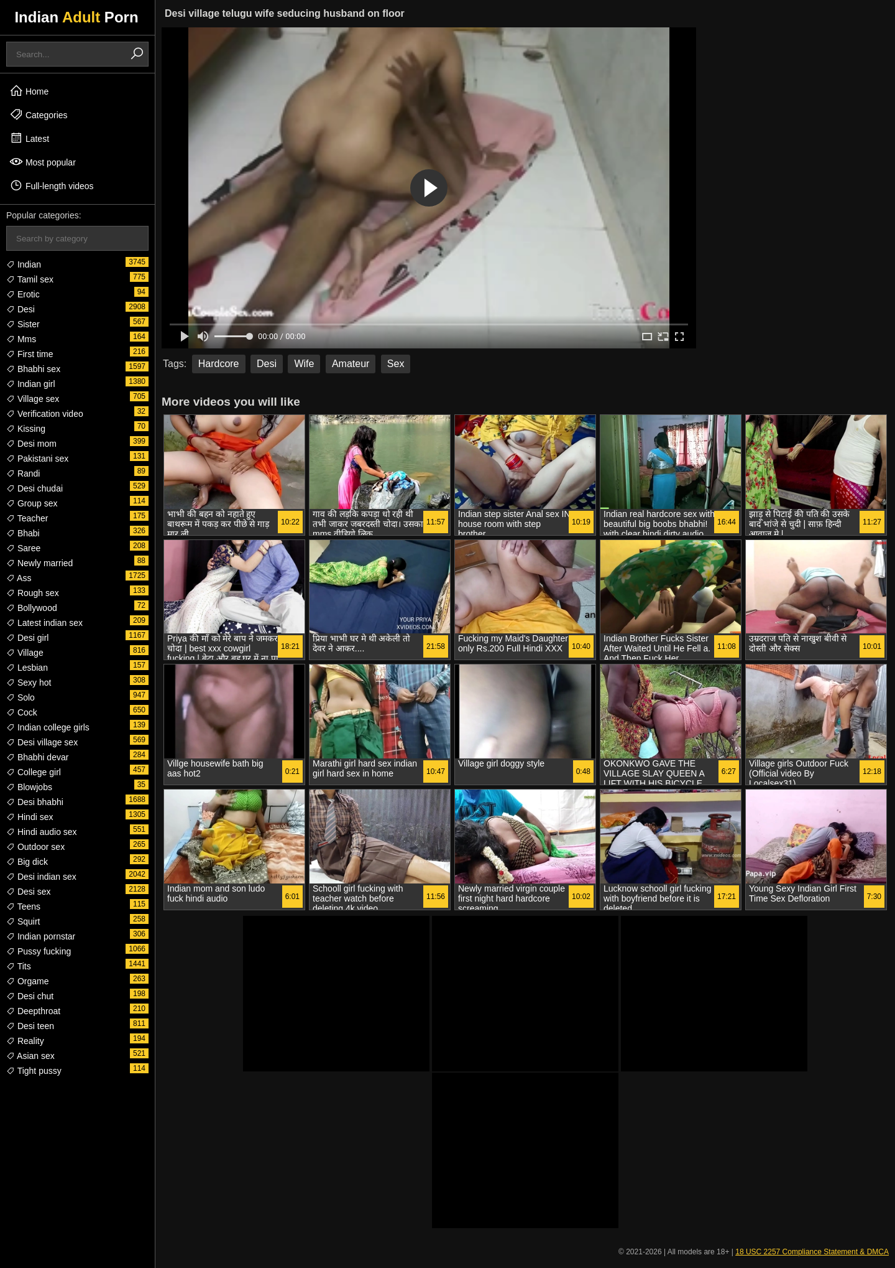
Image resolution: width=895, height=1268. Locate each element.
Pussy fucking (38, 951)
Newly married (39, 563)
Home (28, 91)
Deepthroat (33, 1011)
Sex (396, 363)
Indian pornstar (40, 936)
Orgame (27, 981)
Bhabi (23, 533)
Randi (23, 473)
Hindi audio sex (41, 832)
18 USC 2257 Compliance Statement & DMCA (812, 1251)
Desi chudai (34, 488)
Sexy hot (28, 683)
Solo (20, 697)
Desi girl (27, 638)
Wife (304, 363)
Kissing (25, 429)
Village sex (32, 399)
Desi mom (31, 444)
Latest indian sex (44, 623)
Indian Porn (76, 17)
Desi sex (28, 892)
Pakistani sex (37, 459)
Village (25, 653)
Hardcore (218, 363)
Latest (29, 138)
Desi (20, 309)
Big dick (27, 862)
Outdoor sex (35, 847)
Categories (38, 114)
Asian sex (30, 1056)
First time (29, 354)
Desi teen (30, 1026)
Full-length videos (51, 185)
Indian (23, 264)
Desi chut (29, 996)
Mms (21, 339)
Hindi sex (29, 817)
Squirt (23, 921)
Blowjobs (29, 787)
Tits (18, 966)
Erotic (23, 294)
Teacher (27, 518)
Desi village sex (42, 742)
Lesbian (27, 668)
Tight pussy (34, 1071)
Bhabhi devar (37, 757)
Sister (23, 324)
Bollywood (31, 608)
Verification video (44, 414)
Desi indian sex (41, 877)
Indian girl (30, 384)
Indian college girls (48, 727)
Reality (25, 1041)
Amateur (350, 363)
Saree (23, 548)
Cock (21, 712)
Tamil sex (29, 279)
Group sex (31, 503)
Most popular (42, 162)
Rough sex (32, 593)
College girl (33, 772)
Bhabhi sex (33, 369)
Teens (23, 906)
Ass (18, 578)
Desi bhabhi (34, 802)
